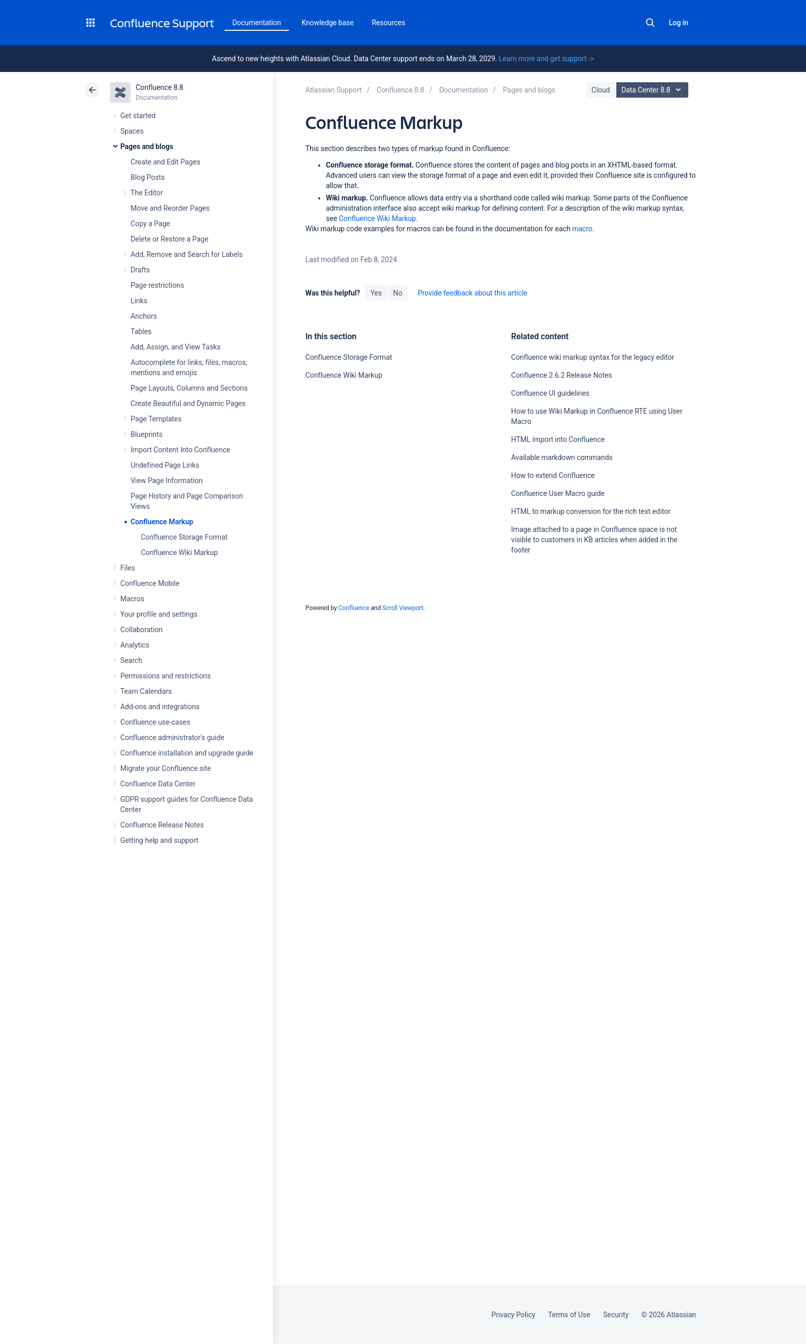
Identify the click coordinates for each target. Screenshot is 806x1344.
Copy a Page (150, 223)
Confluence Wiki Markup (179, 552)
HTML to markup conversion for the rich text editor (590, 511)
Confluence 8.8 (160, 87)
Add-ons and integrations (159, 707)
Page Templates (156, 419)
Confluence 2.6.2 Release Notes (561, 375)
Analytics (134, 645)
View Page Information (167, 480)
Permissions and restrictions (165, 676)
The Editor (147, 193)
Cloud (601, 90)
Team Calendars (146, 691)
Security (616, 1315)
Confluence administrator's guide (172, 737)
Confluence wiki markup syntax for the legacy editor (592, 357)
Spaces (131, 131)
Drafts (140, 270)
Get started (138, 116)
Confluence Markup (162, 522)
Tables (141, 331)
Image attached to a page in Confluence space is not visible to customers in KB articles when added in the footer (594, 539)
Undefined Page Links (165, 465)
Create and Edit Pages (165, 162)
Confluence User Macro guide (557, 493)
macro (582, 229)
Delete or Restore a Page (169, 239)
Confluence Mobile (149, 583)
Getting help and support (159, 840)
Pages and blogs (146, 146)
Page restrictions (157, 285)
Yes (375, 293)
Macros (132, 599)
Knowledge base (328, 23)
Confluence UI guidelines (550, 393)
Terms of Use (569, 1315)
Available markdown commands (561, 457)
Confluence (353, 608)
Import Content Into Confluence (180, 450)
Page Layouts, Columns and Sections (189, 388)
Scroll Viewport (403, 608)
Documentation (256, 23)
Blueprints (146, 434)
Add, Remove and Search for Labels (187, 254)
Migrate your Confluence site (165, 768)
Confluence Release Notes (162, 825)
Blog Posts (148, 177)
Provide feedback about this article (472, 293)
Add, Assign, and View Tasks (176, 347)
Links (139, 301)
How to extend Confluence (552, 475)
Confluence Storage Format (184, 537)
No (397, 293)
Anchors (144, 316)
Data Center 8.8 (653, 90)
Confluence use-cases (155, 722)
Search (650, 22)
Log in (678, 23)
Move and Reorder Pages (170, 208)
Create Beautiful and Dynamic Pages (188, 403)
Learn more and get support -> (546, 58)
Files (127, 568)
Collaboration (141, 629)
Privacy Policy (513, 1315)
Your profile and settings (158, 614)
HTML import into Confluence (557, 439)
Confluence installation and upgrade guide (186, 753)
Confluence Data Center (157, 784)
